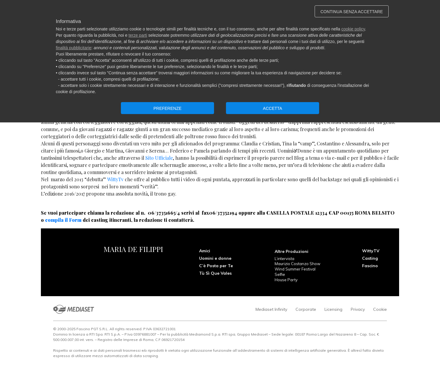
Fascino (370, 265)
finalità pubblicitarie (73, 47)
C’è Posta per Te (216, 265)
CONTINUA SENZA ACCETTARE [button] (352, 11)
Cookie (380, 309)
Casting (370, 258)
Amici (204, 250)
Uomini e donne (215, 258)
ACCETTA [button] (272, 108)
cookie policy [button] (353, 29)
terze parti (138, 35)
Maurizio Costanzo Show (297, 263)
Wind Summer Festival (295, 269)
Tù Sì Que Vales (215, 273)
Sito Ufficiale (159, 158)
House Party (286, 279)
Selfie (280, 274)
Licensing (333, 309)
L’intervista (284, 258)
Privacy (358, 309)
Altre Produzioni (291, 251)
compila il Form (64, 220)
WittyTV (370, 250)
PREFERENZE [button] (167, 108)
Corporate (306, 309)
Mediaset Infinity (271, 309)
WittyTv (115, 179)
